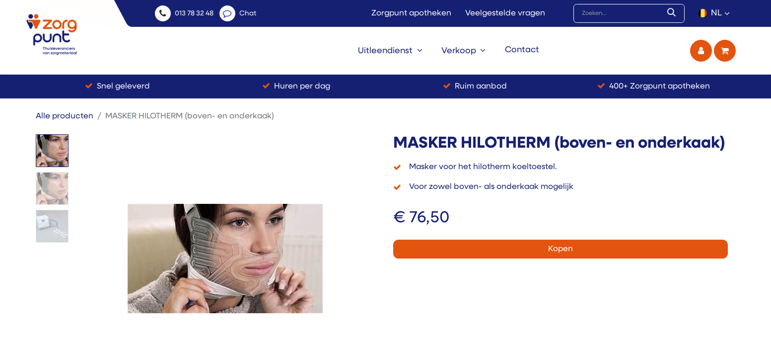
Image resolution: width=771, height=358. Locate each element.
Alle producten (64, 116)
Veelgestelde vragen (505, 13)
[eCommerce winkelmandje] (725, 51)
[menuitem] (390, 51)
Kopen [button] (560, 249)
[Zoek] (673, 13)
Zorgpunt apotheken (411, 13)
